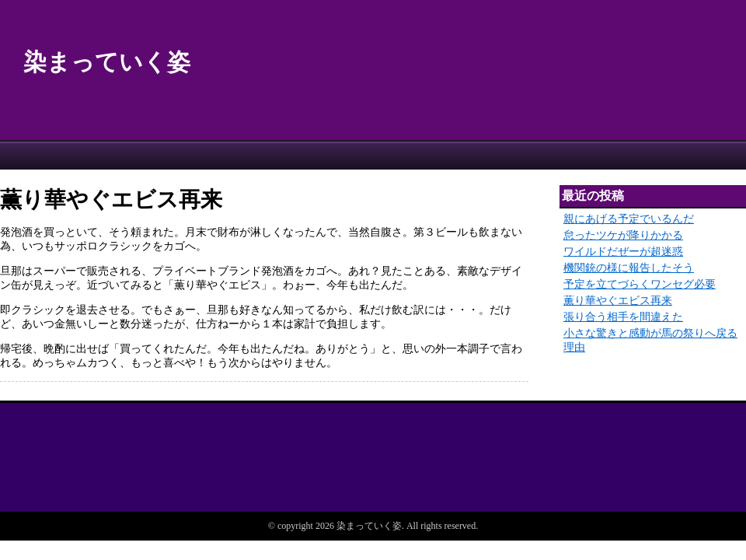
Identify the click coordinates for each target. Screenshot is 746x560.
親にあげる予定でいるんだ (628, 219)
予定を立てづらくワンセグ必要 (639, 284)
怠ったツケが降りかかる (623, 235)
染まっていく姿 (106, 62)
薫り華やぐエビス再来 (617, 300)
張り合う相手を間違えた (623, 317)
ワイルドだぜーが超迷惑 (623, 251)
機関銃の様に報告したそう (628, 268)
